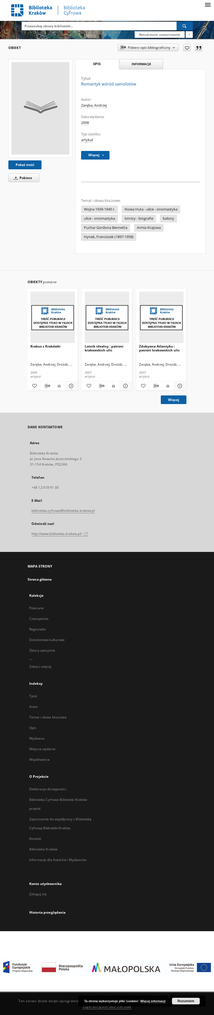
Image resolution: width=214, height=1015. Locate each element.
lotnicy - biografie (139, 218)
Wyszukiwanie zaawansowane (159, 34)
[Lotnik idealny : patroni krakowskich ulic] (107, 317)
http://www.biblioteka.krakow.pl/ (59, 533)
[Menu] (208, 4)
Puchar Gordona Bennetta (105, 227)
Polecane (36, 608)
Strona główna (40, 579)
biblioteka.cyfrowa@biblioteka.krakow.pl (63, 510)
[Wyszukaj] (185, 25)
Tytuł (33, 696)
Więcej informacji (153, 1001)
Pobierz (22, 178)
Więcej (173, 399)
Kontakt (35, 838)
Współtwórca (39, 759)
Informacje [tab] (141, 64)
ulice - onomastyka (99, 218)
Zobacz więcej (40, 666)
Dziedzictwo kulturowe (47, 639)
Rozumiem (185, 1001)
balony (168, 218)
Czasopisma (38, 618)
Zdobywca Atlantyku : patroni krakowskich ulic (159, 348)
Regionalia (37, 629)
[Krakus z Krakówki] (53, 317)
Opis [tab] (97, 64)
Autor (33, 706)
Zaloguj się (38, 894)
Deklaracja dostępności (47, 789)
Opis (32, 727)
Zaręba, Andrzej (94, 105)
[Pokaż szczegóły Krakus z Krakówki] (70, 386)
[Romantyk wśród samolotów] (40, 108)
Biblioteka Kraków (43, 849)
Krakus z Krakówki (45, 346)
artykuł (87, 140)
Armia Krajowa (149, 227)
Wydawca (36, 738)
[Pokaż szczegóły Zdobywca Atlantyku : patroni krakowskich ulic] (179, 386)
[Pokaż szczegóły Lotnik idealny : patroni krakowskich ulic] (125, 386)
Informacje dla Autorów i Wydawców (57, 859)
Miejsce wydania (42, 749)
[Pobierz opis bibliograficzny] (46, 386)
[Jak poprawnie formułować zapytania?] (189, 34)
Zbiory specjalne (42, 650)
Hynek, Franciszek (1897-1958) (108, 236)
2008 (85, 122)
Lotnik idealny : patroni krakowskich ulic (104, 348)
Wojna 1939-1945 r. (99, 209)
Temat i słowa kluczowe (48, 717)
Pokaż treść (25, 164)
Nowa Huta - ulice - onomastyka (151, 209)
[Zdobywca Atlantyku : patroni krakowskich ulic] (161, 317)
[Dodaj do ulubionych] (187, 47)
